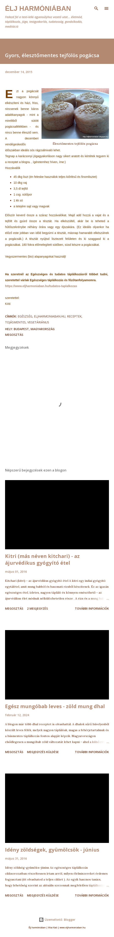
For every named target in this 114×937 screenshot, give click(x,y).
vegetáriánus (38, 322)
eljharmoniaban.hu (49, 316)
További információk (92, 608)
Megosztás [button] (14, 335)
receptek (74, 316)
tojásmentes (15, 322)
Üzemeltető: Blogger (57, 920)
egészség (25, 316)
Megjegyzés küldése (43, 752)
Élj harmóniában (38, 8)
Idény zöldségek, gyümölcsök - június (52, 849)
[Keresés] (96, 7)
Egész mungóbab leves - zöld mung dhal (55, 706)
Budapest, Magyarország (34, 329)
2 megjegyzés (37, 608)
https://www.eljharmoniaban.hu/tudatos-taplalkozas (41, 286)
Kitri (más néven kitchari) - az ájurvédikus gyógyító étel (42, 559)
